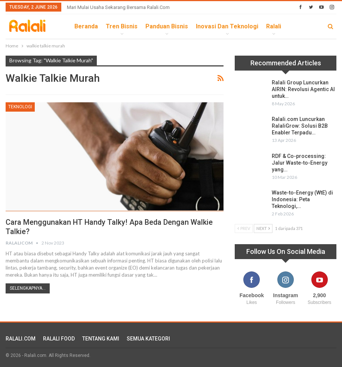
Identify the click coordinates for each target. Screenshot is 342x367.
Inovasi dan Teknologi (227, 26)
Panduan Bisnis (166, 26)
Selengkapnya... (28, 288)
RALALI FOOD (59, 339)
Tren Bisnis (122, 26)
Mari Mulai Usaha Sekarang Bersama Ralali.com (118, 7)
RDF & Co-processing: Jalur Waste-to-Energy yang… (299, 162)
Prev (243, 228)
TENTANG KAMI (100, 339)
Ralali (273, 26)
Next (263, 228)
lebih (296, 26)
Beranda (86, 26)
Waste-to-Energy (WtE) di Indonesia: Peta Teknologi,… (302, 199)
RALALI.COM (21, 339)
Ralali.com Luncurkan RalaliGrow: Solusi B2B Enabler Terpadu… (300, 126)
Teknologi (20, 106)
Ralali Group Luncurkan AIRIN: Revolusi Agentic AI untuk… (303, 89)
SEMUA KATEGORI (148, 339)
